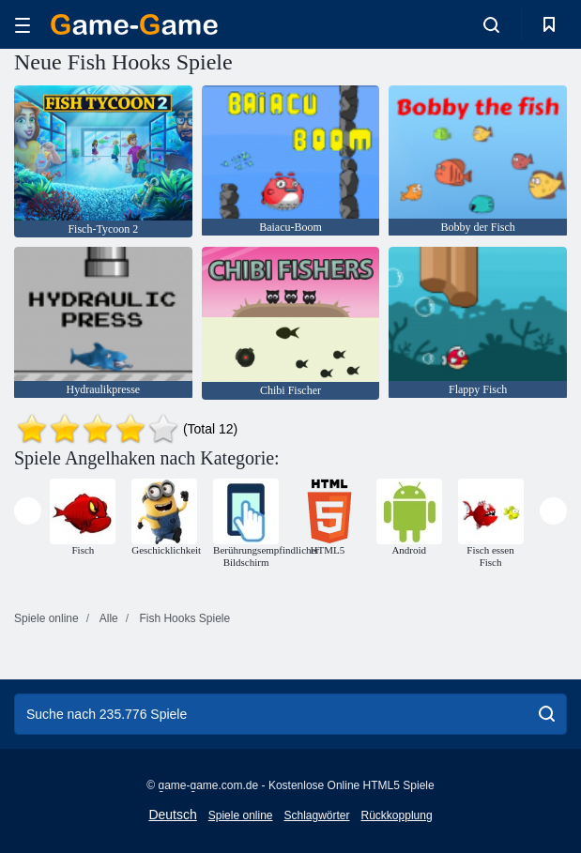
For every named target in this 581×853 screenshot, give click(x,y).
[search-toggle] (491, 24)
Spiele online (240, 815)
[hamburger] (22, 24)
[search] (547, 714)
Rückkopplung (397, 815)
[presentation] (27, 511)
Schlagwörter (316, 815)
